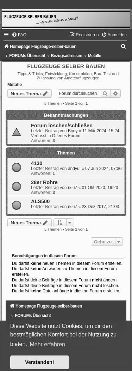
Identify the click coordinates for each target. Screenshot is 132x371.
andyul (74, 168)
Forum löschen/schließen (62, 125)
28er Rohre (44, 182)
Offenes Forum (66, 135)
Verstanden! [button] (39, 362)
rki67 (72, 187)
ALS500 (40, 201)
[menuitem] (19, 34)
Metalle (14, 84)
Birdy (73, 130)
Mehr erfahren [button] (47, 344)
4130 (36, 163)
